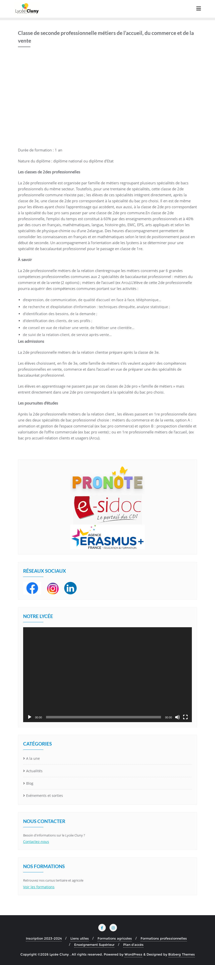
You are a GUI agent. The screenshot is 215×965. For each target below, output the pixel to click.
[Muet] (177, 717)
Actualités (34, 770)
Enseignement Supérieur (94, 945)
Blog (29, 783)
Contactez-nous (36, 841)
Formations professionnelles (164, 938)
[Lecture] (29, 717)
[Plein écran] (185, 717)
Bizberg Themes (181, 954)
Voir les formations (38, 887)
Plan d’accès (133, 945)
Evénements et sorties (44, 795)
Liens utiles (79, 938)
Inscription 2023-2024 (44, 938)
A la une (33, 758)
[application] (107, 674)
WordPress (133, 954)
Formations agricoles (115, 938)
